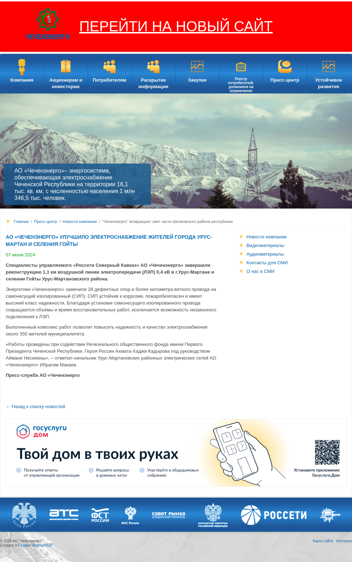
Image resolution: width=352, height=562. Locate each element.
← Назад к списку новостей (35, 406)
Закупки (197, 80)
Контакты (344, 541)
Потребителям (109, 80)
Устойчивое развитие (328, 83)
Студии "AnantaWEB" (35, 545)
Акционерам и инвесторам (65, 83)
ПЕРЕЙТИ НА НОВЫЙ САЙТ (176, 26)
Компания (21, 80)
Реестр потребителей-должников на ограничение (241, 85)
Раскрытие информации (153, 83)
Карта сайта (323, 541)
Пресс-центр (285, 80)
